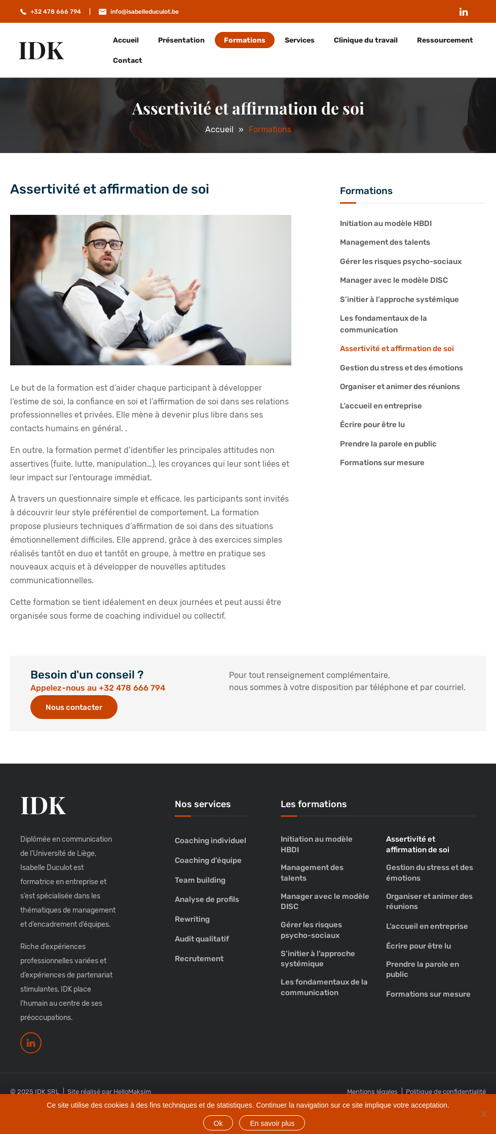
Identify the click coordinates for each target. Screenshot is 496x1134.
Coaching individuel (210, 840)
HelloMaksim (132, 1091)
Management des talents (385, 242)
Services (300, 40)
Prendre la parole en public (388, 443)
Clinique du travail (366, 40)
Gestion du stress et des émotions (401, 367)
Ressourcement (445, 40)
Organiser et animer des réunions (400, 386)
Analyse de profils (207, 899)
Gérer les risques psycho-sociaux (401, 261)
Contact (127, 60)
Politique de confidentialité (446, 1091)
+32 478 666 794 (55, 11)
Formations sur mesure (382, 462)
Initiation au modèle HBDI (386, 223)
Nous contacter (74, 707)
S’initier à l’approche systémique (399, 299)
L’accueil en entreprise (381, 405)
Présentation (181, 40)
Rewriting (192, 919)
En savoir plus (272, 1123)
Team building (200, 880)
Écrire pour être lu (372, 424)
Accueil (126, 40)
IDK (40, 49)
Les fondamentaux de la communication (383, 324)
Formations (244, 40)
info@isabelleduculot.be (144, 11)
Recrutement (199, 958)
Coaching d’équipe (208, 860)
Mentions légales (372, 1091)
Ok (218, 1123)
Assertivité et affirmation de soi (397, 348)
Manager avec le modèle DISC (394, 280)
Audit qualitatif (202, 938)
